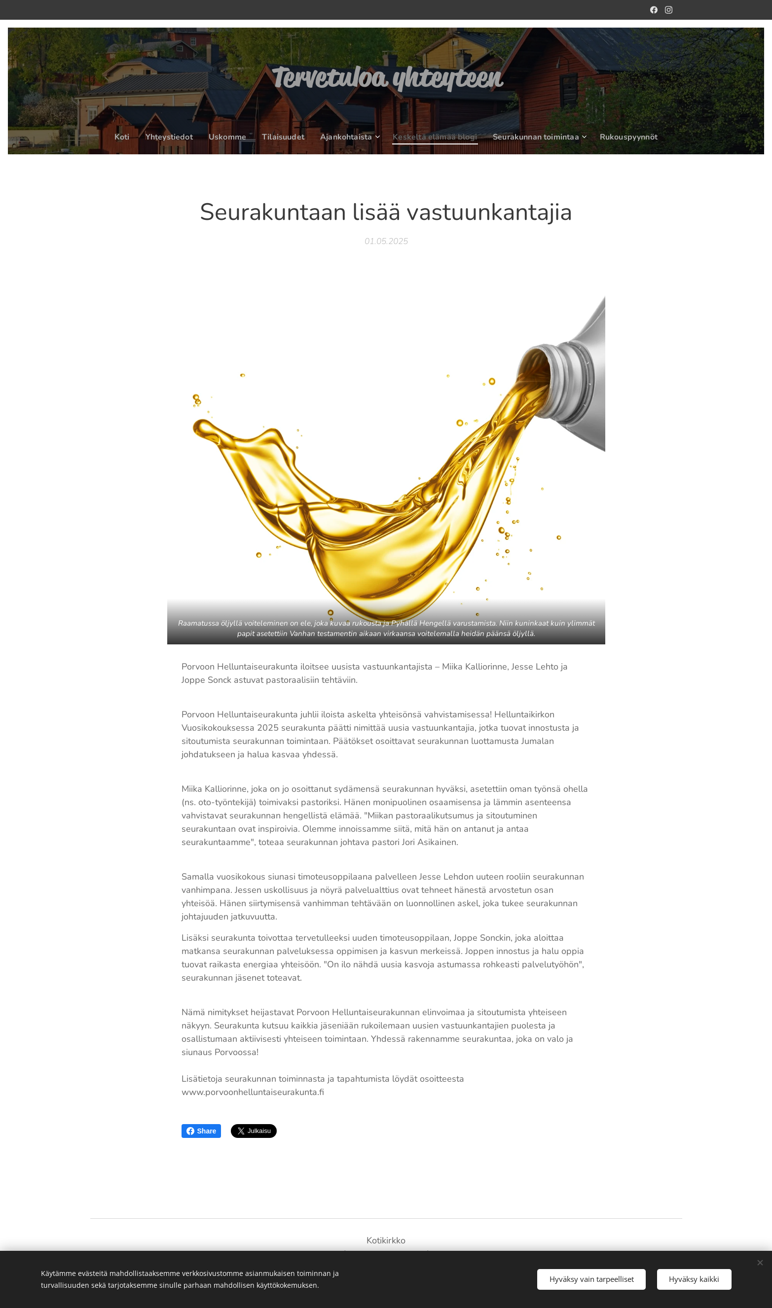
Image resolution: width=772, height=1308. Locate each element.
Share (201, 1131)
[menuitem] (124, 137)
